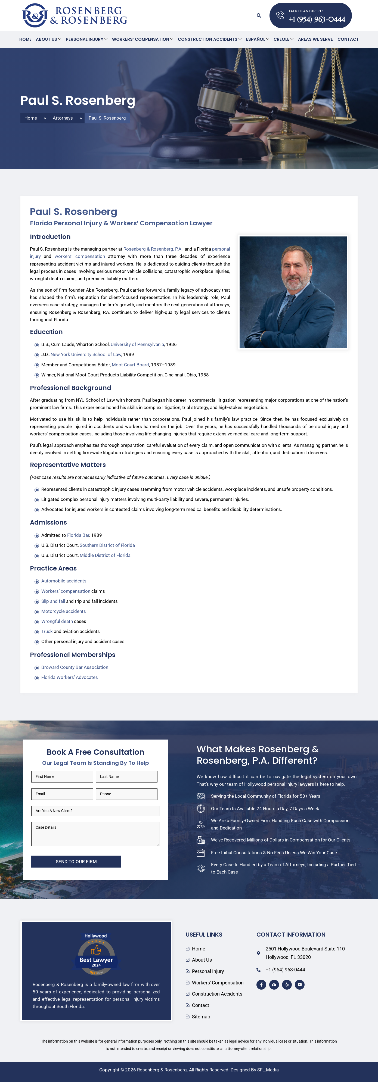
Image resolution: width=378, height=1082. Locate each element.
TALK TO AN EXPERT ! (306, 10)
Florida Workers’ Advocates (69, 677)
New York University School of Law (86, 354)
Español (257, 39)
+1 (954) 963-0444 (317, 19)
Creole (283, 39)
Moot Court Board (130, 364)
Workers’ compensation (65, 591)
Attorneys (63, 117)
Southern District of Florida (107, 545)
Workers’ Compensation (142, 39)
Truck (47, 631)
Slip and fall (53, 601)
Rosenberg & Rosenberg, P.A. (152, 248)
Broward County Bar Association (74, 667)
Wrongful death (57, 621)
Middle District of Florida (105, 555)
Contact (347, 39)
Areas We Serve (315, 39)
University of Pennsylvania (137, 344)
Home (26, 39)
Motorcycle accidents (63, 611)
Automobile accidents (63, 580)
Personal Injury (87, 39)
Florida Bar (78, 535)
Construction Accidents (209, 39)
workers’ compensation (80, 256)
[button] (259, 15)
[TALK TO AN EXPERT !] (280, 15)
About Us (49, 39)
